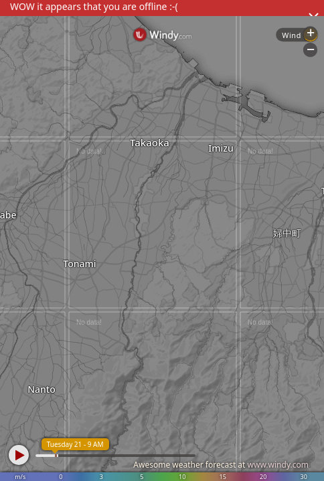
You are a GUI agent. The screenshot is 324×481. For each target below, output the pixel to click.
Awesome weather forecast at (221, 464)
